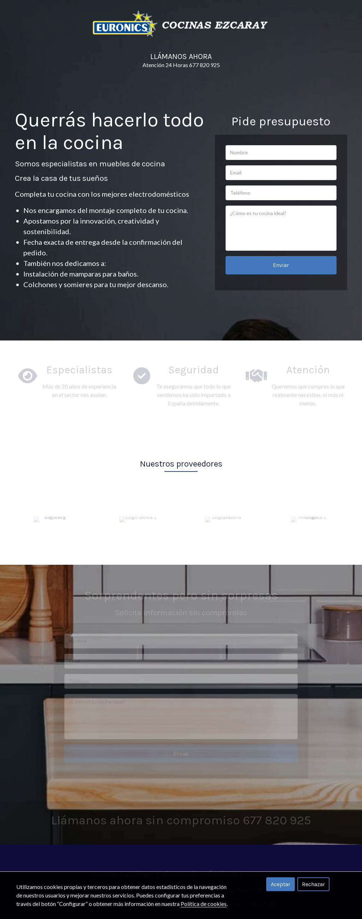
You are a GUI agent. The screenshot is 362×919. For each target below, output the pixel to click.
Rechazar (313, 884)
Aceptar (280, 884)
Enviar (281, 263)
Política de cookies (204, 903)
